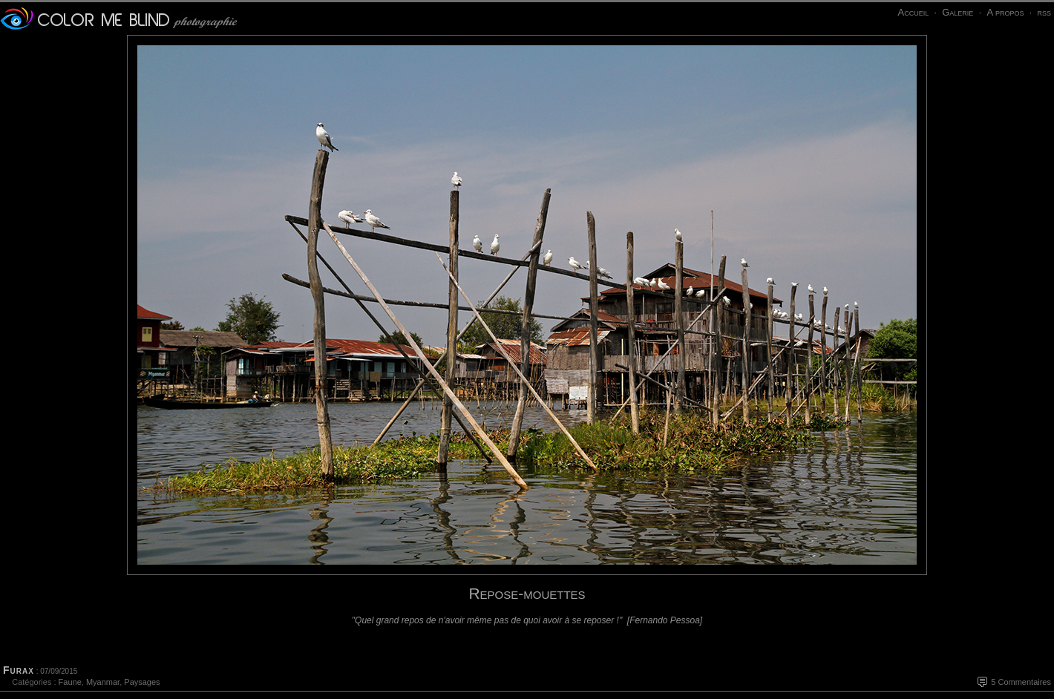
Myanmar (103, 681)
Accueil (913, 12)
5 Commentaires (1021, 681)
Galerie (957, 12)
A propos (1005, 12)
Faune (70, 681)
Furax (18, 670)
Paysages (142, 681)
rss (1044, 12)
